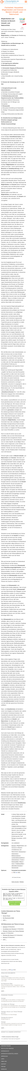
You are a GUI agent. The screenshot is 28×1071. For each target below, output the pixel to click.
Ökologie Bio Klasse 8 (8, 935)
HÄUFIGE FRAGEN (6, 1045)
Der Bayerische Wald (8, 918)
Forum (22, 924)
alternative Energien (17, 865)
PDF (13, 872)
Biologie (14, 845)
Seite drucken (15, 881)
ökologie (5, 926)
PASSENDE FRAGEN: (7, 995)
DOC (18, 872)
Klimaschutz (22, 851)
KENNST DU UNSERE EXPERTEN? (11, 1032)
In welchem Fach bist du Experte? (11, 1038)
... (3, 991)
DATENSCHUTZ (5, 1051)
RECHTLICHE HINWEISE (7, 1048)
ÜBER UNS (4, 1061)
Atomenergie (15, 867)
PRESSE (3, 1066)
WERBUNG (4, 1069)
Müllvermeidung (16, 855)
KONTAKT (3, 1064)
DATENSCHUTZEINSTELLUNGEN (9, 1053)
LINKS (2, 1058)
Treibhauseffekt (19, 863)
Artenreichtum (15, 859)
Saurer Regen (6, 915)
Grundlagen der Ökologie (9, 929)
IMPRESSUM (4, 1056)
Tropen (22, 859)
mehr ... (5, 920)
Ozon (13, 863)
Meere (21, 861)
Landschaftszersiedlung (18, 857)
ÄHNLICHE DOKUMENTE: (8, 973)
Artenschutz (15, 853)
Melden (22, 881)
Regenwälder (15, 861)
